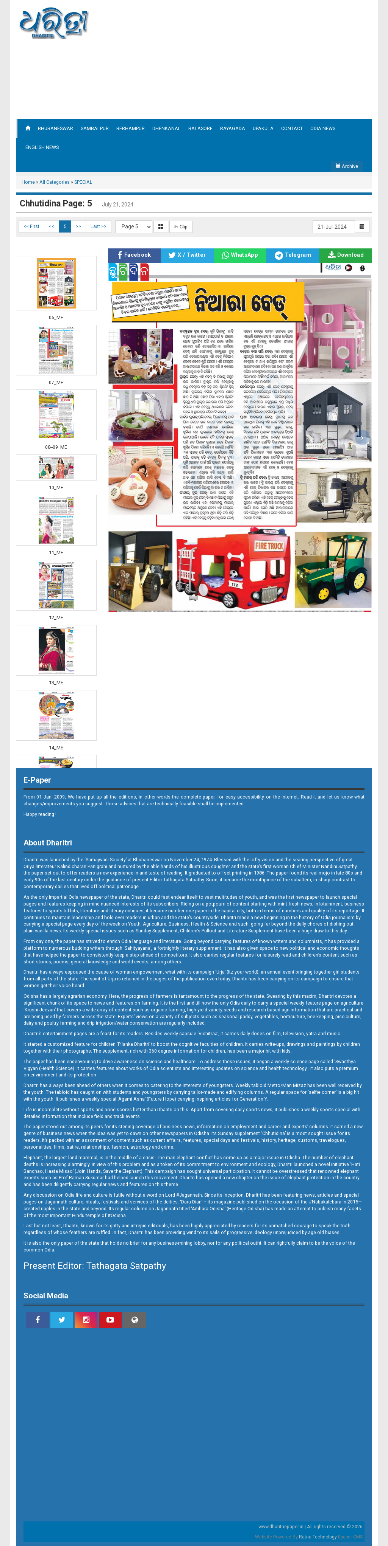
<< (51, 226)
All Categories (54, 182)
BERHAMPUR (130, 128)
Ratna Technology (318, 1537)
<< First (31, 226)
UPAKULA (263, 128)
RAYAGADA (232, 128)
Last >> (98, 226)
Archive (347, 166)
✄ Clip (181, 226)
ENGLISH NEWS (42, 147)
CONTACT (292, 128)
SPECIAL (83, 182)
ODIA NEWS (322, 128)
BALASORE (200, 128)
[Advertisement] (263, 59)
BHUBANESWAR (55, 128)
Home (28, 182)
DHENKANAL (166, 128)
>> (78, 226)
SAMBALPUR (95, 128)
